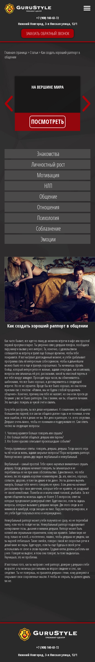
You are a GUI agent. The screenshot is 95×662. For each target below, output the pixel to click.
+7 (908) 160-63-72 (47, 18)
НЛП (48, 186)
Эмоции (48, 239)
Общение (48, 196)
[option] (47, 103)
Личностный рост (48, 164)
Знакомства (48, 153)
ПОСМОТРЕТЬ (47, 121)
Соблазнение (48, 228)
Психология (48, 218)
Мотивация (48, 175)
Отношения (48, 207)
